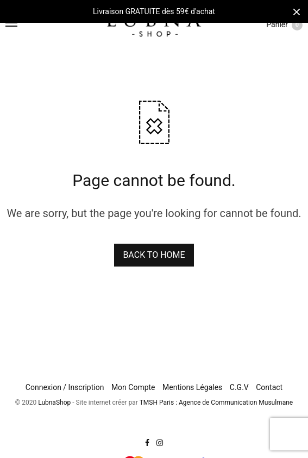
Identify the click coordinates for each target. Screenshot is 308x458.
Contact (269, 387)
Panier (284, 25)
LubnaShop (54, 402)
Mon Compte (133, 387)
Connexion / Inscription (65, 387)
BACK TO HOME (154, 255)
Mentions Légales (192, 387)
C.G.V (239, 387)
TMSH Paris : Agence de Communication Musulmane (216, 402)
